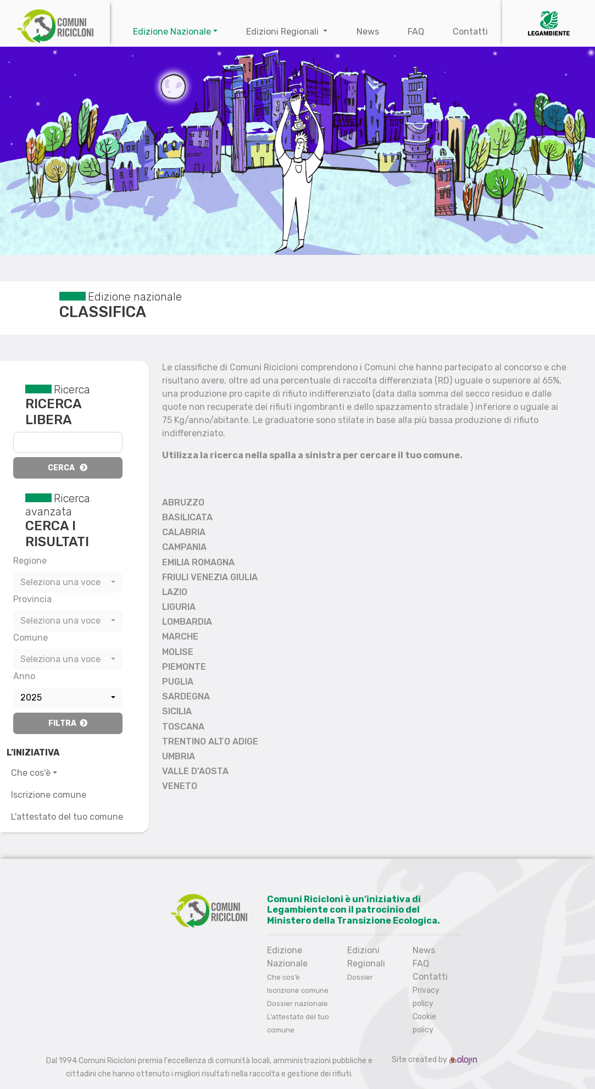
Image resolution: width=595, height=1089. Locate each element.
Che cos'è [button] (31, 773)
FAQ (416, 31)
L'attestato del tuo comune (67, 817)
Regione (30, 560)
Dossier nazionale (297, 1003)
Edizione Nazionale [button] (172, 31)
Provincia (32, 599)
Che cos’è (283, 977)
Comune (30, 637)
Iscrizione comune (48, 795)
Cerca (67, 468)
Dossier (360, 977)
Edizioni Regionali (283, 31)
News (368, 31)
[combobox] (68, 582)
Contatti (470, 31)
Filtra (67, 723)
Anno (24, 676)
